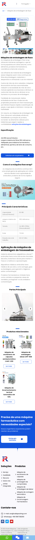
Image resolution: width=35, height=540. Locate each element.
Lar (3, 11)
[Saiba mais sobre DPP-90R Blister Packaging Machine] (26, 362)
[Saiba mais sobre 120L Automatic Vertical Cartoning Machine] (9, 402)
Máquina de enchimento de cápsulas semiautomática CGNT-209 (9, 356)
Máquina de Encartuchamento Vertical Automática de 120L (9, 392)
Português (25, 4)
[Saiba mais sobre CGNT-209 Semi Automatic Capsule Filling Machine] (9, 366)
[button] (16, 3)
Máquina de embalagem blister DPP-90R (26, 354)
